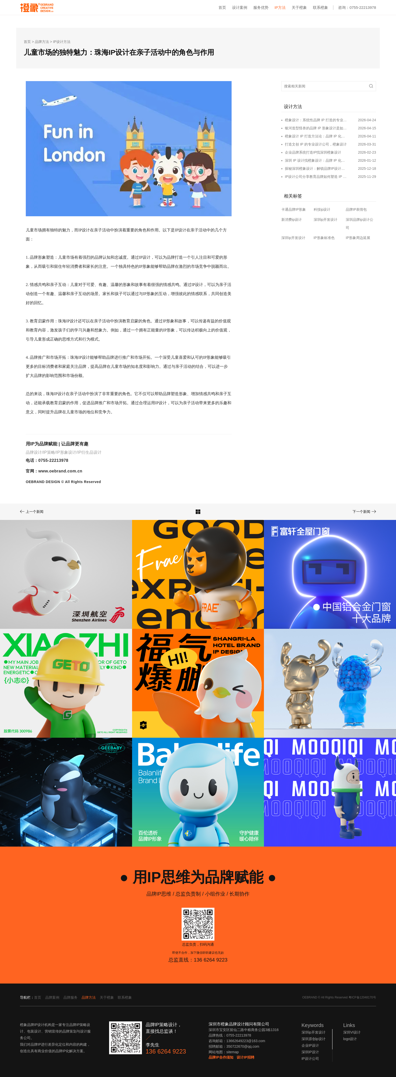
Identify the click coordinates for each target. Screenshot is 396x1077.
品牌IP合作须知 (221, 1057)
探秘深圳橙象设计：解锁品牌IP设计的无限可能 (316, 168)
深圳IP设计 (310, 1052)
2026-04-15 (367, 128)
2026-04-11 (367, 136)
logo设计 (350, 1039)
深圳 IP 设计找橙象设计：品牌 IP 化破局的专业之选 (316, 160)
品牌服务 (70, 997)
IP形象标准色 (324, 238)
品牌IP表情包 (356, 209)
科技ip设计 (322, 209)
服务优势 (260, 7)
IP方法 (280, 7)
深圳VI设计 (352, 1032)
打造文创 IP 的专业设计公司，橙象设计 (316, 144)
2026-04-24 (367, 120)
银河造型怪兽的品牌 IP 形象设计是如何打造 (316, 128)
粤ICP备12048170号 (362, 997)
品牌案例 (52, 997)
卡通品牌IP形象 (293, 209)
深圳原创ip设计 (314, 1039)
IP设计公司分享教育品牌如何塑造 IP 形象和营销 (316, 177)
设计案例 (239, 7)
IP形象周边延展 (358, 238)
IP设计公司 (310, 1059)
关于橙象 (299, 7)
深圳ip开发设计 (326, 220)
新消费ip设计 (291, 220)
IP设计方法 (61, 42)
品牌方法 (42, 42)
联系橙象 (320, 7)
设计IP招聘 (245, 1057)
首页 (222, 7)
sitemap (232, 1052)
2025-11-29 (367, 177)
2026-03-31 (367, 144)
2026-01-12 (367, 160)
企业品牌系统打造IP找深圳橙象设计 (313, 152)
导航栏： (27, 997)
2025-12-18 (367, 168)
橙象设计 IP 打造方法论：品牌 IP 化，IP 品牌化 (316, 136)
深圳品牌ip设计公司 (359, 224)
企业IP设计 (310, 1045)
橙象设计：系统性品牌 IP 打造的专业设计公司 (316, 120)
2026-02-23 (367, 152)
